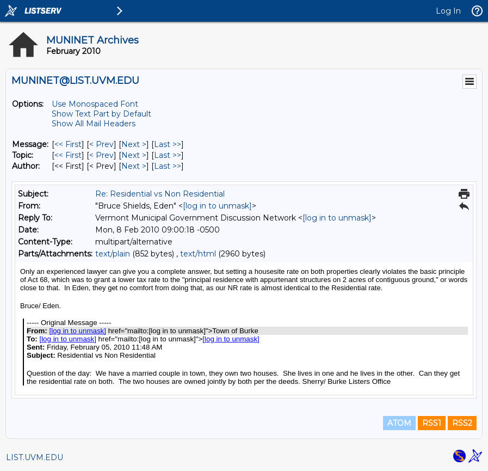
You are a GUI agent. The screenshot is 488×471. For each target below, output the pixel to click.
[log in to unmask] (217, 206)
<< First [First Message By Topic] (68, 155)
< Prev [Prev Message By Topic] (101, 155)
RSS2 (462, 423)
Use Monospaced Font (95, 104)
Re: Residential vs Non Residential (160, 194)
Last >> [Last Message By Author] (167, 166)
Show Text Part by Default (101, 114)
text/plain (112, 254)
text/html (198, 254)
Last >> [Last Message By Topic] (167, 155)
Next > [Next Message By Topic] (133, 155)
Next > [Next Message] (133, 144)
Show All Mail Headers (93, 124)
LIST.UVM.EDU (34, 457)
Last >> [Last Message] (167, 144)
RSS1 (431, 423)
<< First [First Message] (68, 144)
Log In (448, 11)
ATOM (399, 423)
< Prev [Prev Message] (101, 144)
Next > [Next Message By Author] (133, 166)
